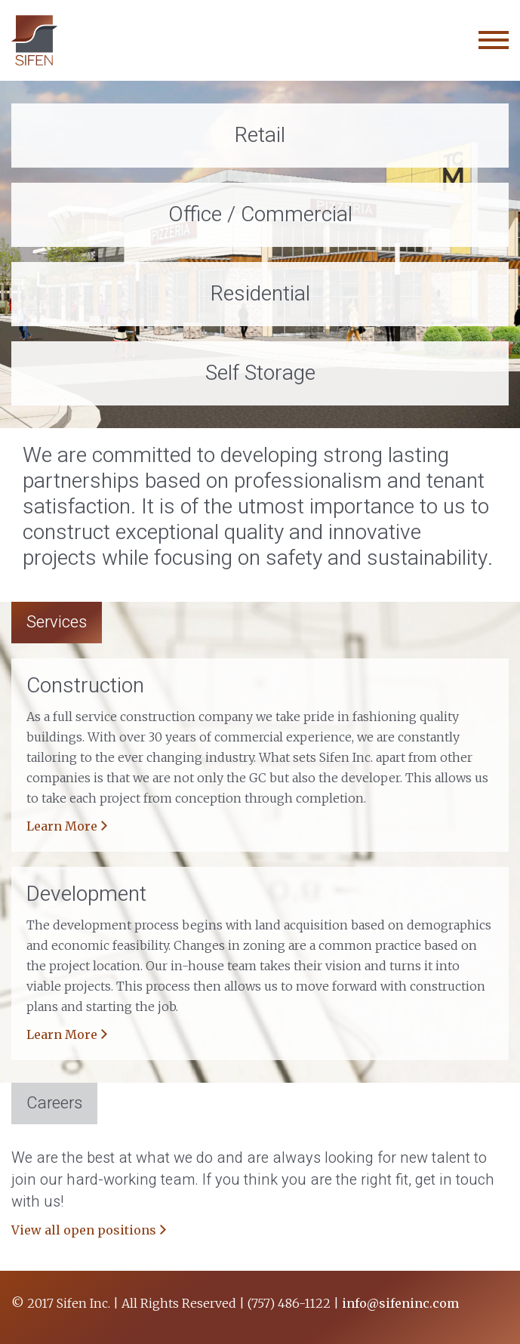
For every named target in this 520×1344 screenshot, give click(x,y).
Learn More (61, 826)
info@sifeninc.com (400, 1303)
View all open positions (83, 1230)
